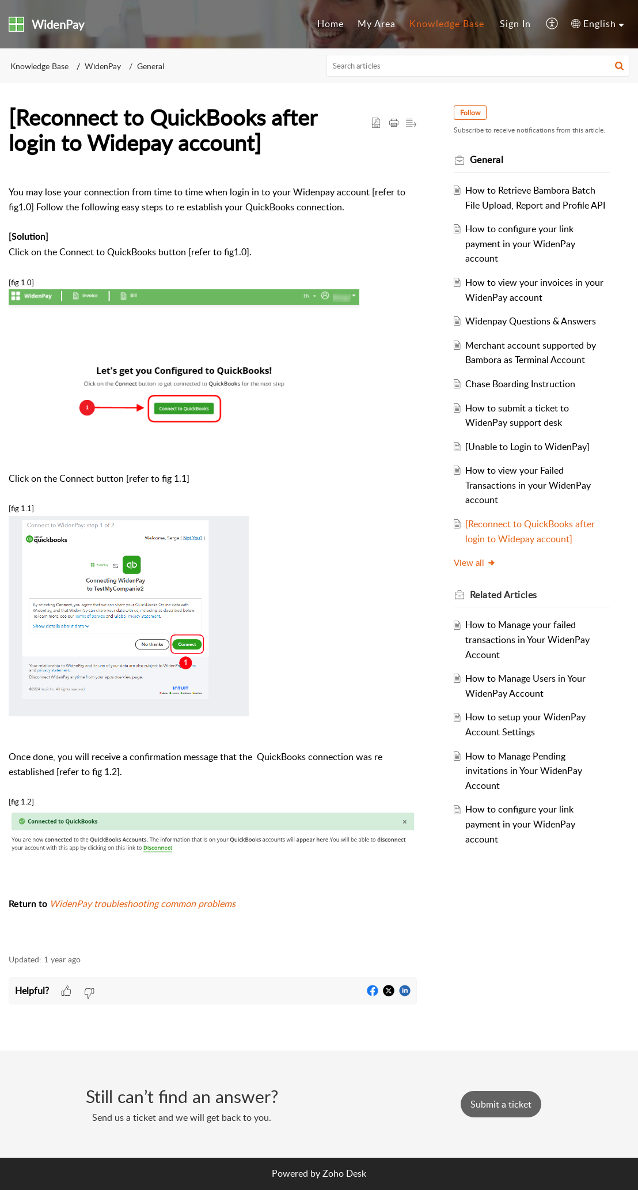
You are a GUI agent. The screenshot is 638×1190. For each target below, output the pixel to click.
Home (330, 23)
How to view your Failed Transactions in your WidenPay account (528, 485)
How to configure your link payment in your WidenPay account (520, 243)
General (150, 66)
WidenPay (103, 66)
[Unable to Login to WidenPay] (527, 446)
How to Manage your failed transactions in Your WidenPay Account (527, 639)
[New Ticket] (501, 1104)
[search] (478, 66)
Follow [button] (470, 113)
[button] (552, 24)
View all (475, 562)
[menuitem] (330, 24)
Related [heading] (503, 594)
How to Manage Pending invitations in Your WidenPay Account (523, 771)
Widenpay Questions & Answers (530, 321)
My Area (377, 23)
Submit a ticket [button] (500, 1104)
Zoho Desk (344, 1173)
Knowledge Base (446, 23)
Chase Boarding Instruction (520, 383)
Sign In (515, 23)
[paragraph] (213, 556)
